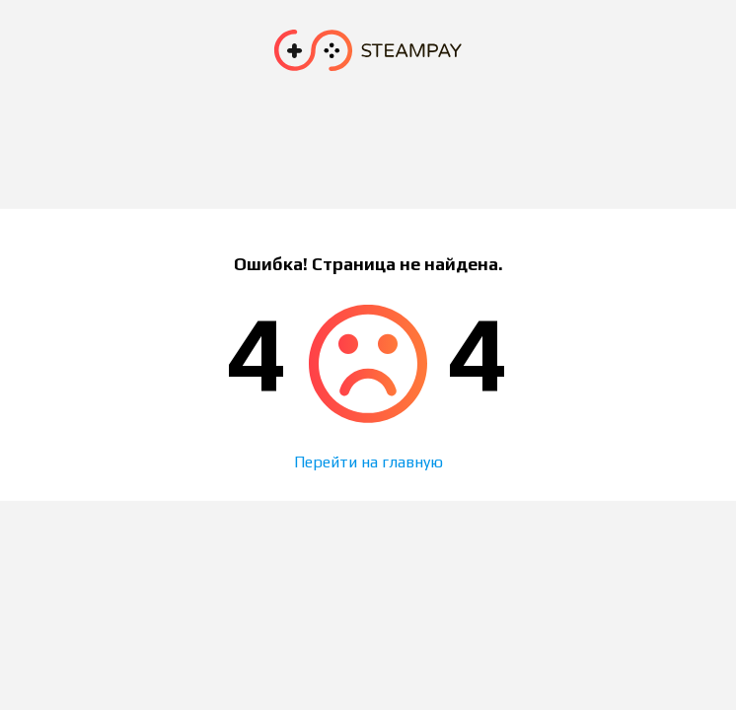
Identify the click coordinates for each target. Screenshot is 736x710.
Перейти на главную (368, 462)
